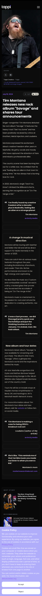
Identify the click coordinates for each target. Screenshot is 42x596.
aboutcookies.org (9, 591)
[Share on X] (6, 75)
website (21, 408)
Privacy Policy (7, 557)
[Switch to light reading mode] (27, 94)
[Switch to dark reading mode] (35, 94)
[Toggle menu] (38, 7)
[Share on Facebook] (11, 75)
